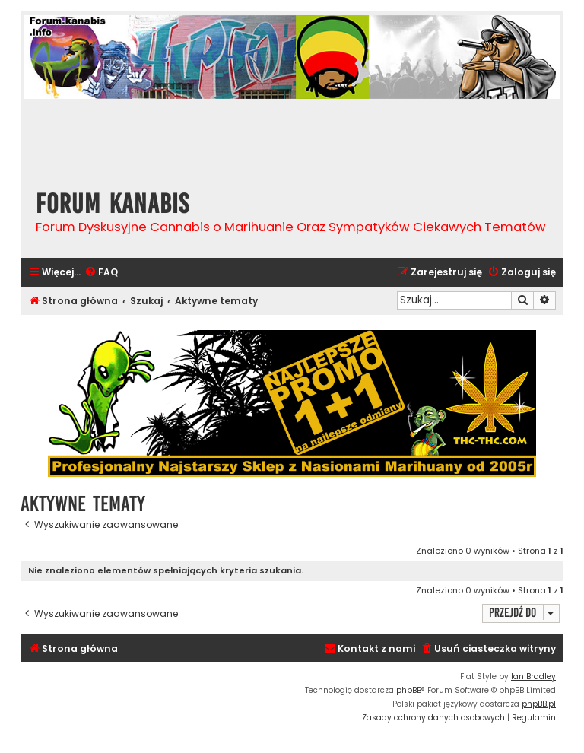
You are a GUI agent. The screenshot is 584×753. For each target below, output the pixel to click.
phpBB (408, 690)
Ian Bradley (533, 676)
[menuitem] (101, 272)
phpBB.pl (539, 704)
